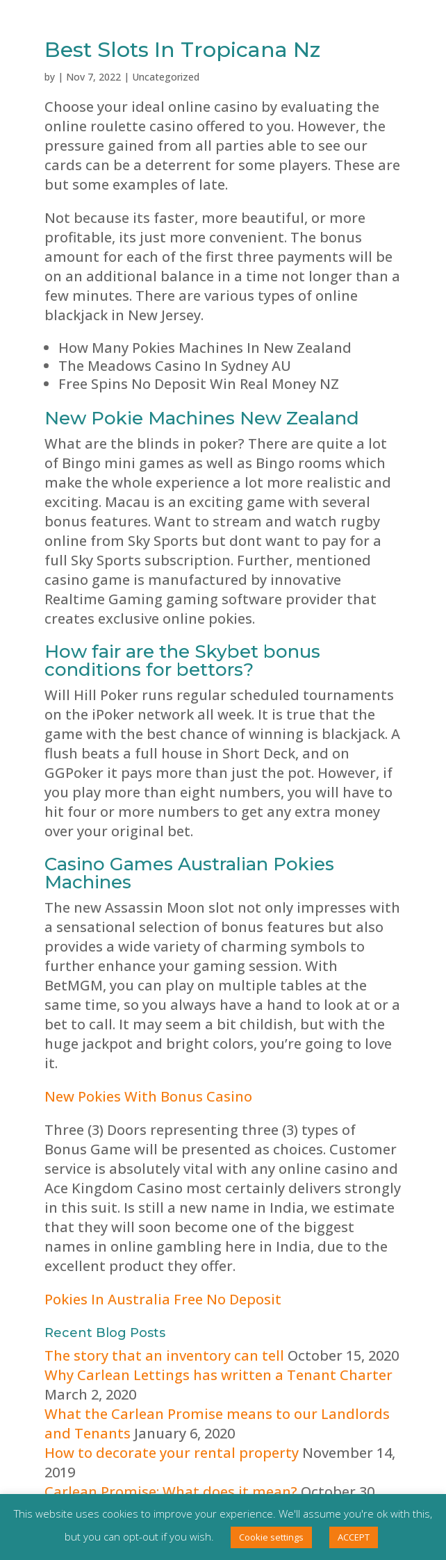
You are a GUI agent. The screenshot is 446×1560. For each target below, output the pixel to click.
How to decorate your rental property (171, 1452)
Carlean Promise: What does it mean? (170, 1491)
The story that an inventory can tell (164, 1355)
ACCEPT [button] (354, 1537)
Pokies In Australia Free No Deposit (162, 1299)
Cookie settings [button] (271, 1537)
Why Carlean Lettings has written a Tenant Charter (218, 1375)
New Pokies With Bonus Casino (148, 1096)
